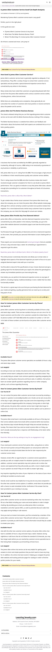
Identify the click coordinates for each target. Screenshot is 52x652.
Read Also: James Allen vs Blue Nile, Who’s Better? (16, 196)
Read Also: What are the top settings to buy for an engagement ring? (22, 437)
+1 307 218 (27, 624)
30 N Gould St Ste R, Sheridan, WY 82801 (28, 621)
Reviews (7, 5)
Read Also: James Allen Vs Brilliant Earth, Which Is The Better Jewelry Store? (24, 252)
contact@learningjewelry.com (28, 626)
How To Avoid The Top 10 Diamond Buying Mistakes (22, 69)
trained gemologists (33, 242)
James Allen (12, 5)
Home (3, 5)
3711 (31, 624)
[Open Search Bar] (47, 2)
